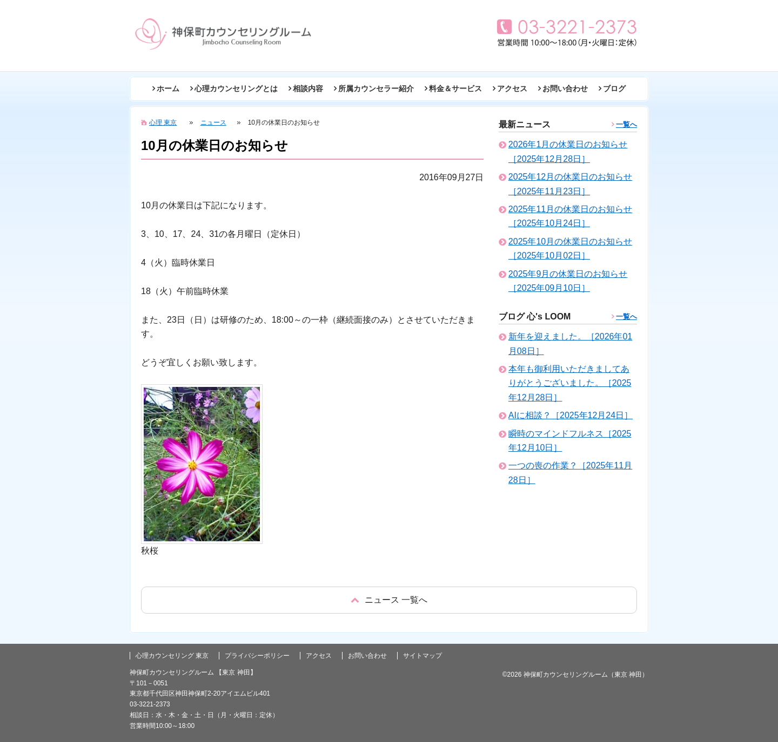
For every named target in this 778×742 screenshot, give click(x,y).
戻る (389, 599)
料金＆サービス (455, 88)
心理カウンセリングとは (236, 88)
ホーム (168, 88)
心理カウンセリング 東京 (172, 655)
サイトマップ (422, 655)
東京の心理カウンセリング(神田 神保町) (223, 34)
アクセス (512, 88)
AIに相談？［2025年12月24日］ (570, 415)
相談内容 (308, 88)
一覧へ (626, 124)
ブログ (614, 88)
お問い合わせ (565, 88)
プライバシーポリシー (257, 655)
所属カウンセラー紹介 (376, 88)
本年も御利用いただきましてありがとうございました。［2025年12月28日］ (570, 383)
